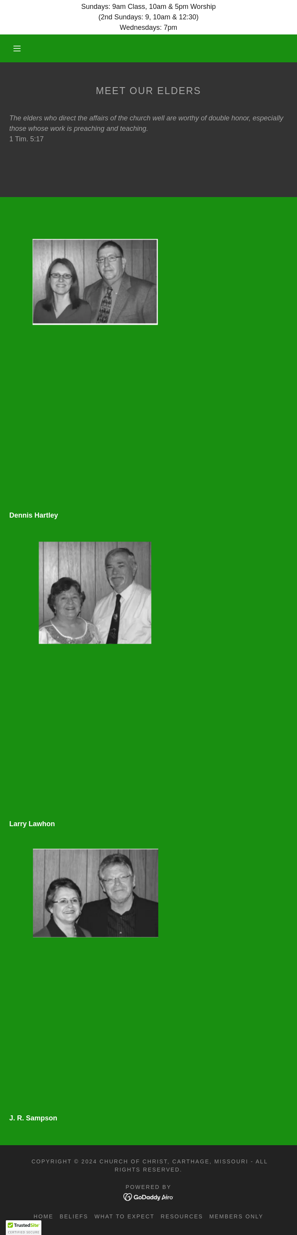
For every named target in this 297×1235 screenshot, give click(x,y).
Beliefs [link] (74, 1216)
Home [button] (43, 1216)
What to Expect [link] (124, 1216)
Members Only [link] (236, 1216)
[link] (142, 49)
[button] (17, 48)
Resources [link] (182, 1216)
